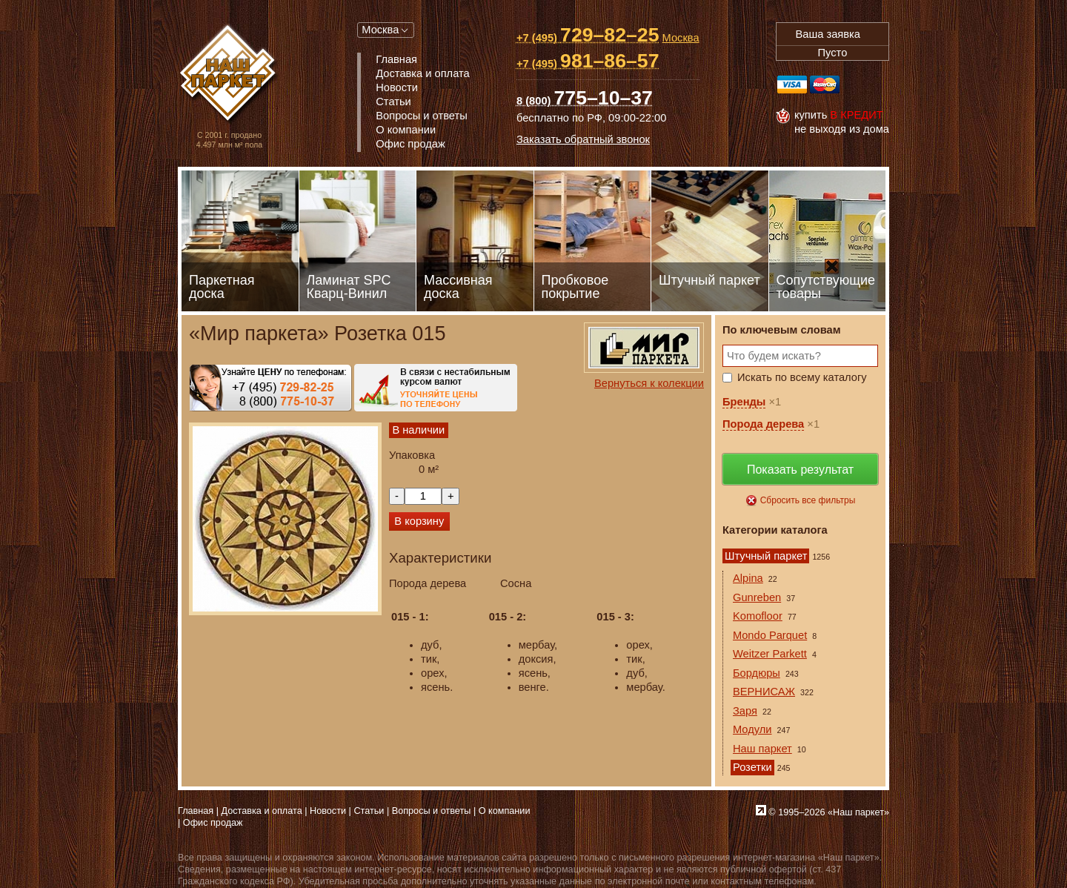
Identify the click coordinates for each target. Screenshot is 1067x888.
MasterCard (825, 84)
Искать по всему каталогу (802, 377)
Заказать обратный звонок (583, 139)
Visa (792, 84)
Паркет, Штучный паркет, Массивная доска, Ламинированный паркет (229, 74)
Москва (380, 30)
